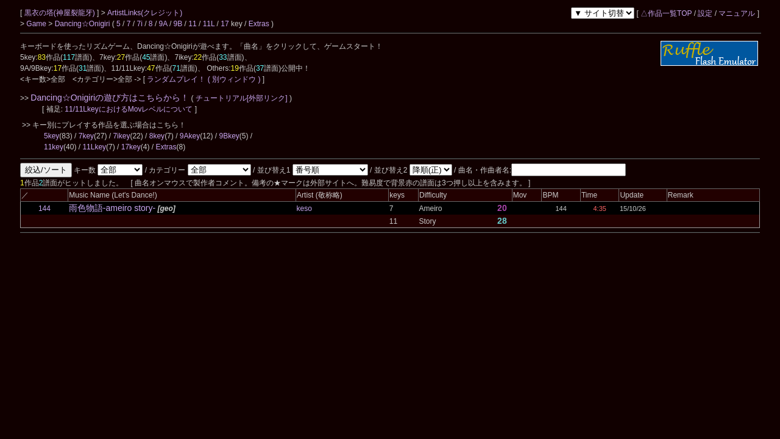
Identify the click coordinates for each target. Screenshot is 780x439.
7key (86, 136)
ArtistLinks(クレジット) (144, 13)
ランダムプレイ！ (176, 79)
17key (131, 147)
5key (51, 136)
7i (140, 24)
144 (44, 208)
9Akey (190, 136)
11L (209, 24)
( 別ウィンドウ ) (234, 79)
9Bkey (229, 136)
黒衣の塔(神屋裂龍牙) (60, 13)
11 (192, 24)
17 (225, 24)
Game (37, 24)
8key (157, 136)
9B (178, 24)
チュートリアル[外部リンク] (241, 98)
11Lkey (94, 147)
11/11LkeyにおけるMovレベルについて (129, 109)
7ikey (121, 136)
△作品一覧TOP (666, 13)
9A (163, 24)
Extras (259, 24)
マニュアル (736, 13)
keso (304, 208)
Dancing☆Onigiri (83, 24)
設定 (705, 13)
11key (53, 147)
